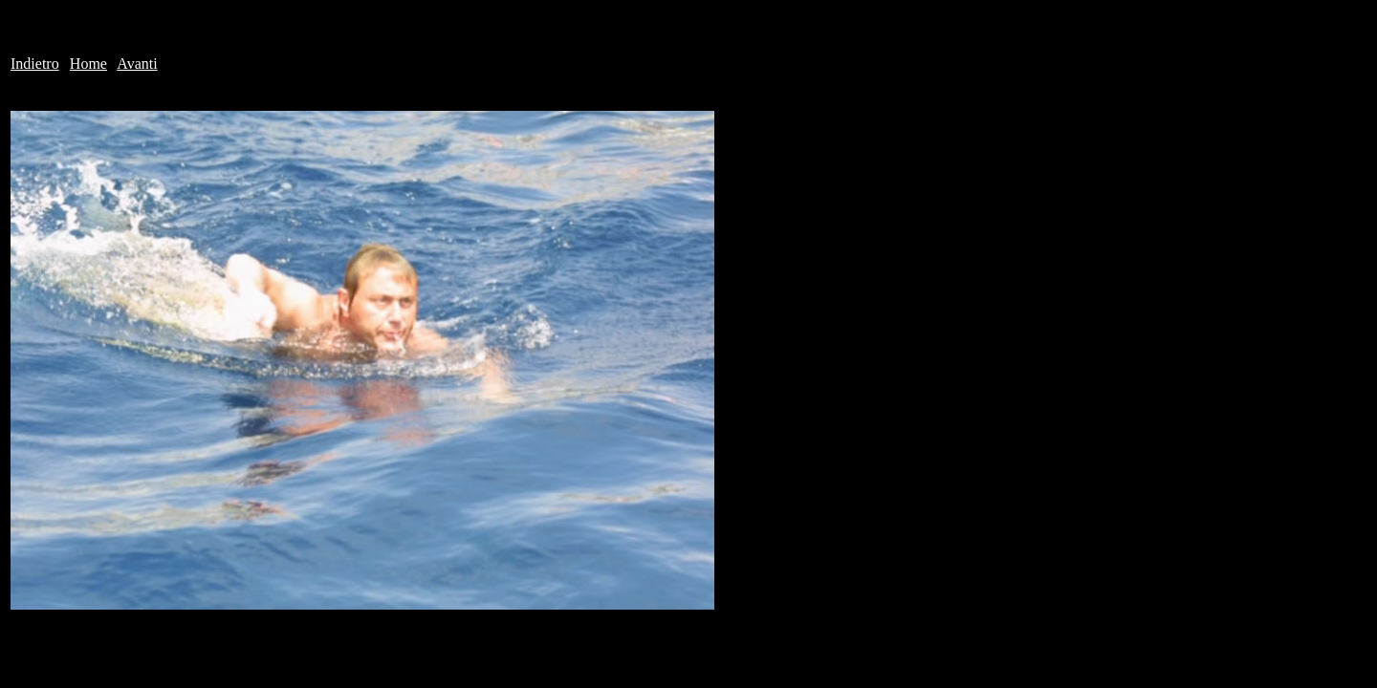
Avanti (137, 63)
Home (88, 63)
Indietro (35, 63)
